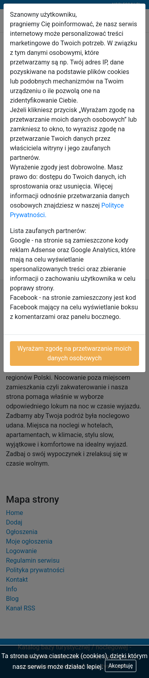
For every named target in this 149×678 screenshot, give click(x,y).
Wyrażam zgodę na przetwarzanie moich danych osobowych (74, 353)
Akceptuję (120, 665)
